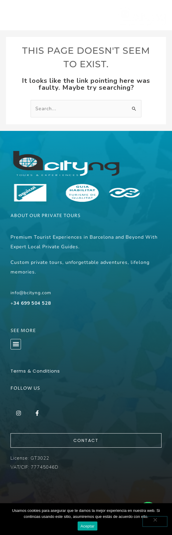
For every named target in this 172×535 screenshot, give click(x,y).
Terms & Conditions (35, 371)
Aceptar (88, 526)
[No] (155, 521)
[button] (15, 344)
